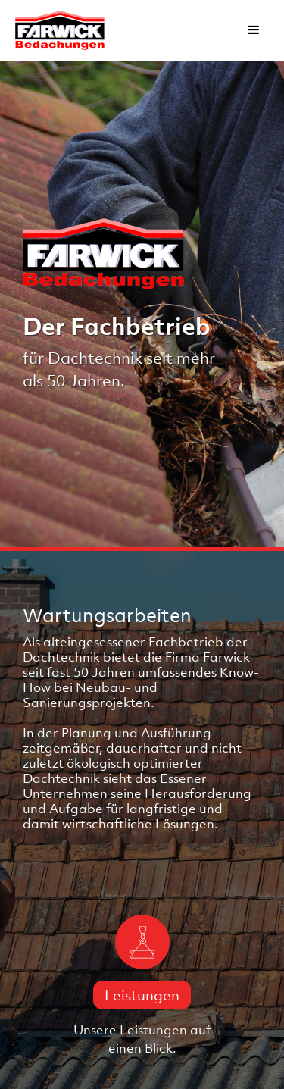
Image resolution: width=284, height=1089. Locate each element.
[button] (253, 30)
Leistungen (142, 995)
